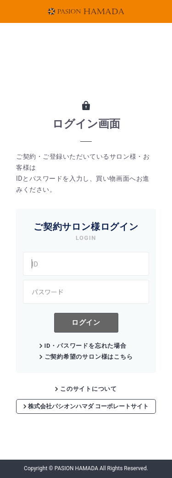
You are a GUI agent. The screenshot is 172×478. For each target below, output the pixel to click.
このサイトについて (88, 388)
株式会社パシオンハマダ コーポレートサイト (86, 406)
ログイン (86, 322)
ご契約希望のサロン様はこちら (88, 356)
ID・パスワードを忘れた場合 (85, 345)
